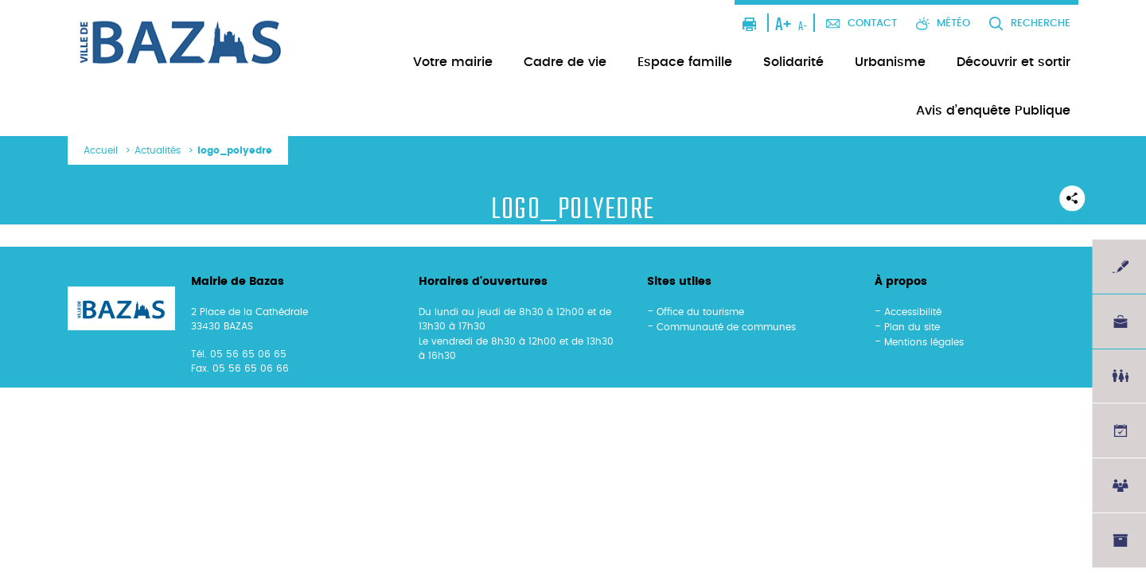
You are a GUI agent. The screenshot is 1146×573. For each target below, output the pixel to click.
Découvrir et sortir (1013, 62)
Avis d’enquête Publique (993, 110)
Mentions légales (924, 342)
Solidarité (793, 62)
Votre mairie (453, 62)
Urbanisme (890, 62)
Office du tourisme (700, 312)
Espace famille (684, 62)
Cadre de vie (565, 62)
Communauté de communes (726, 327)
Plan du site (912, 327)
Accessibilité (912, 312)
